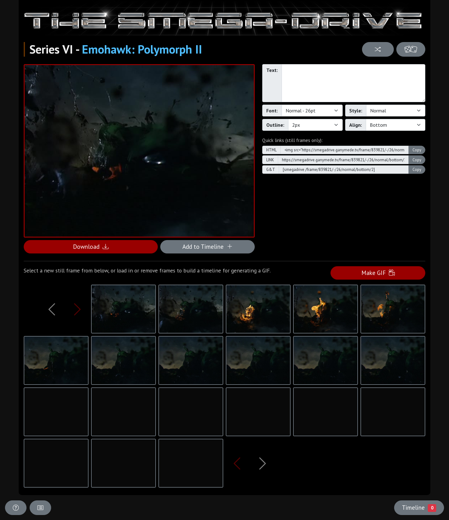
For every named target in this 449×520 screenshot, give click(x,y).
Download (91, 246)
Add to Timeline (207, 246)
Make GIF (378, 273)
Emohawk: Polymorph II (142, 49)
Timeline (419, 507)
